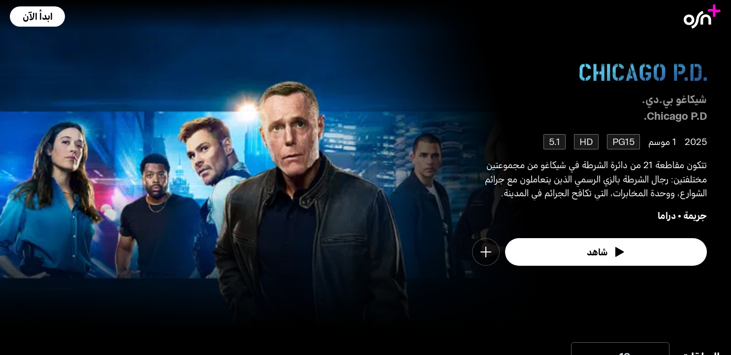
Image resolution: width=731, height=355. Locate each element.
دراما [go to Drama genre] (667, 215)
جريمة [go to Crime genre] (695, 215)
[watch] (606, 252)
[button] (37, 16)
